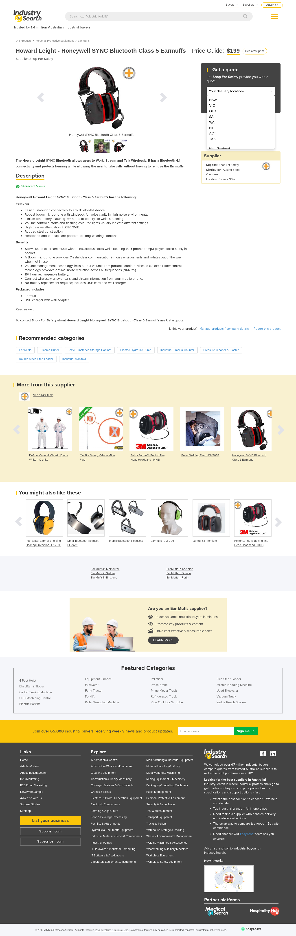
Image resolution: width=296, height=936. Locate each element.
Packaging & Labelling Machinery (167, 785)
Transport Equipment (159, 817)
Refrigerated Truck (164, 696)
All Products (23, 41)
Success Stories (30, 804)
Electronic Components (105, 804)
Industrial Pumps (101, 843)
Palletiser (157, 679)
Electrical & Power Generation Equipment (116, 798)
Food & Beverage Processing (109, 817)
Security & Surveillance (160, 804)
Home (24, 760)
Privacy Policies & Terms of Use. (112, 930)
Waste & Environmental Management (169, 836)
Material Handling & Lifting (163, 766)
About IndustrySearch (33, 773)
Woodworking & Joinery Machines (167, 849)
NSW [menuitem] (213, 100)
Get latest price (255, 51)
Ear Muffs (84, 41)
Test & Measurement (159, 811)
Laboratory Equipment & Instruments (113, 862)
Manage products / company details (224, 329)
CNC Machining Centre (35, 698)
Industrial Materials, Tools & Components (116, 836)
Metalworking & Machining (163, 773)
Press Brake (159, 685)
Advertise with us (31, 798)
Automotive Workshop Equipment (112, 766)
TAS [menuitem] (212, 139)
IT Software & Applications (107, 855)
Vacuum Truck (226, 696)
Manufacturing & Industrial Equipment (169, 760)
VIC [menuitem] (212, 105)
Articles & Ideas (29, 766)
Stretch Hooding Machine (234, 685)
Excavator (92, 685)
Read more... (25, 309)
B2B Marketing (29, 779)
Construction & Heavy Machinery (111, 779)
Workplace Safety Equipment (164, 862)
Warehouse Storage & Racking (165, 830)
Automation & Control (104, 760)
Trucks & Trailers (156, 824)
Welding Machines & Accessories (166, 843)
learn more (163, 640)
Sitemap (25, 811)
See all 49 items (43, 395)
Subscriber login (50, 841)
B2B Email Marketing (33, 785)
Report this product (267, 329)
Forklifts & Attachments (105, 824)
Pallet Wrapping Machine (102, 702)
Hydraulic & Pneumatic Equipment (112, 830)
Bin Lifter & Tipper (31, 686)
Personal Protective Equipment (54, 41)
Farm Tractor (94, 691)
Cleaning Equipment (103, 773)
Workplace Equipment (159, 855)
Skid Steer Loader (229, 679)
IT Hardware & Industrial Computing (113, 849)
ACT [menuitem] (212, 133)
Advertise (272, 5)
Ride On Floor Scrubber (167, 702)
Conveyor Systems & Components (112, 785)
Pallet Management (158, 792)
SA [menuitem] (211, 117)
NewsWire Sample (31, 792)
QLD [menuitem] (212, 111)
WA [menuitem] (212, 122)
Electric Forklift (29, 704)
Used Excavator (227, 691)
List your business (50, 820)
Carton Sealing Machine (35, 692)
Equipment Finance (98, 679)
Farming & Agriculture (104, 811)
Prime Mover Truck (164, 691)
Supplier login (50, 831)
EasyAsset (247, 834)
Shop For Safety (41, 59)
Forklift (89, 696)
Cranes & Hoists (101, 792)
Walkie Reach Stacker (231, 702)
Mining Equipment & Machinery (165, 779)
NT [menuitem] (211, 128)
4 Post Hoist (27, 680)
